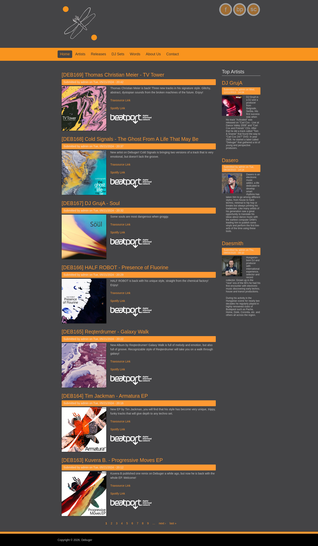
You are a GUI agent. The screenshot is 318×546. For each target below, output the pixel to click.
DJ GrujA (232, 83)
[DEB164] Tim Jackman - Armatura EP (105, 396)
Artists (80, 54)
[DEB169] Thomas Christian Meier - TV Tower (113, 75)
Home (65, 54)
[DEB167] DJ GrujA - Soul (91, 203)
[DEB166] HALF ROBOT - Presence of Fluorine (115, 267)
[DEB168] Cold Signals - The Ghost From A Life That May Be (130, 139)
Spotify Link (117, 108)
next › (162, 523)
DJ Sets (118, 54)
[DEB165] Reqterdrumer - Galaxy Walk (105, 331)
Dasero (230, 160)
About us (153, 54)
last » (173, 523)
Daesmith (233, 243)
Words (135, 54)
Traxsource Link (120, 100)
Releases (98, 54)
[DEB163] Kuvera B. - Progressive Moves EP (112, 460)
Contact (172, 54)
